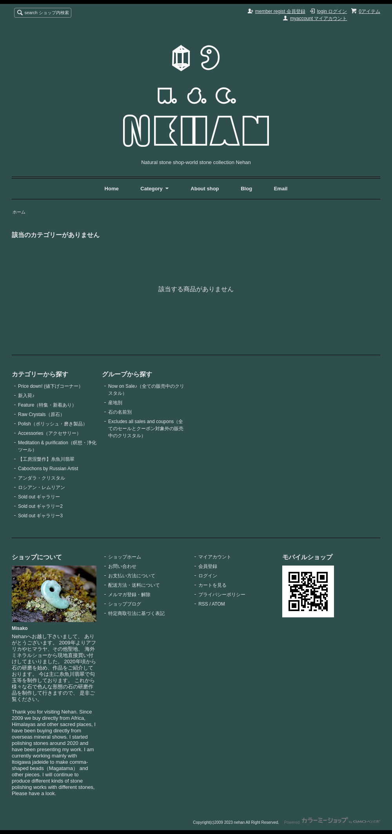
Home (112, 189)
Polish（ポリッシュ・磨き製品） (52, 424)
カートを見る (212, 585)
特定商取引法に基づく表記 (136, 613)
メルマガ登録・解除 (129, 594)
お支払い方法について (131, 576)
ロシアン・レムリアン (41, 487)
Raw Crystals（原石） (41, 414)
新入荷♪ (26, 395)
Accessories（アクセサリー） (49, 433)
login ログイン (332, 11)
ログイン (207, 576)
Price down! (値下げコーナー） (50, 386)
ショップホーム (124, 557)
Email (281, 189)
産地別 (115, 402)
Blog (247, 189)
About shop (205, 189)
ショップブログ (124, 604)
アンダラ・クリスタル (41, 478)
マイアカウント (214, 557)
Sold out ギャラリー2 (40, 506)
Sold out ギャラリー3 (40, 515)
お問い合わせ (122, 566)
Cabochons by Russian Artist (48, 468)
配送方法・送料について (134, 585)
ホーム (19, 212)
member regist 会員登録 (280, 11)
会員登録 (207, 566)
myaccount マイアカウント (318, 18)
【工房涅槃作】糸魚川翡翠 (46, 459)
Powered (332, 822)
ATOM (218, 604)
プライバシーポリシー (221, 594)
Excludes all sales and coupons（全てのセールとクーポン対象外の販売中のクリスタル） (145, 428)
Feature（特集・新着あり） (47, 405)
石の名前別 (120, 412)
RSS (203, 604)
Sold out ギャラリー (39, 497)
